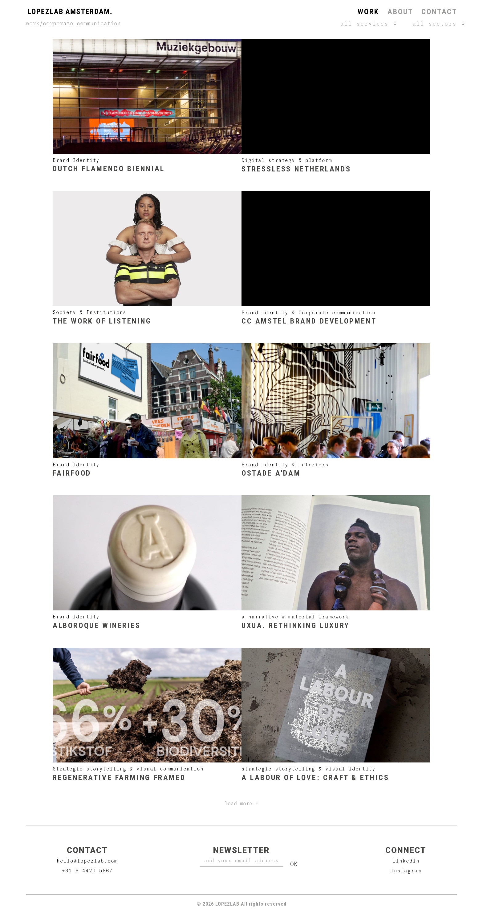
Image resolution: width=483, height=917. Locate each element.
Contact (439, 11)
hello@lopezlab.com (87, 860)
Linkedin (406, 860)
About (400, 11)
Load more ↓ (241, 803)
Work (368, 11)
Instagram (406, 870)
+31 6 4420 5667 (87, 870)
